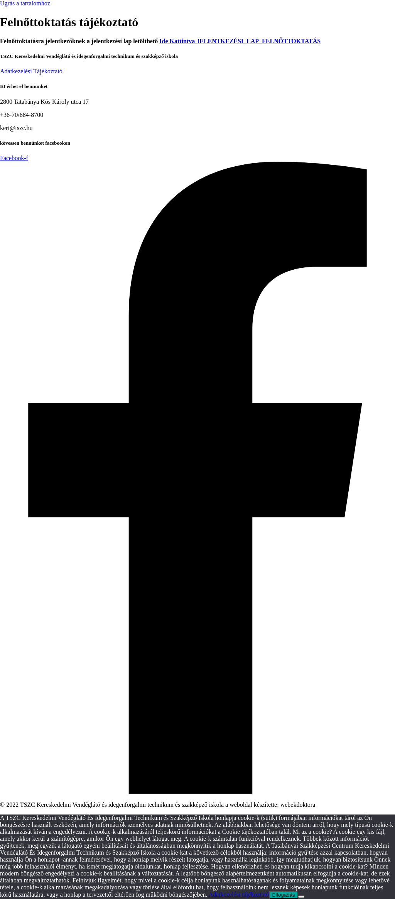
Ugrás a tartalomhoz (25, 3)
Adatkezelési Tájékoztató (31, 71)
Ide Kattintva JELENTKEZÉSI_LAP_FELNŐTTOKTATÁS (240, 41)
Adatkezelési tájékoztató (239, 894)
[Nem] (301, 897)
